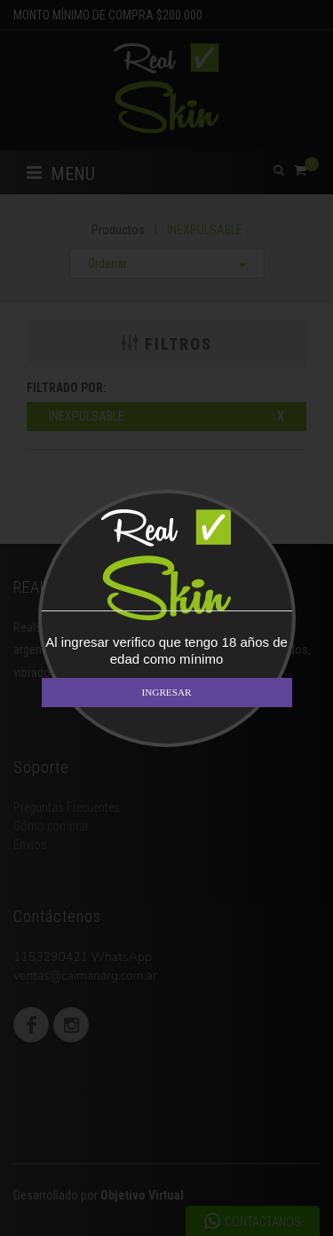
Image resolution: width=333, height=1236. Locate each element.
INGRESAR (167, 692)
